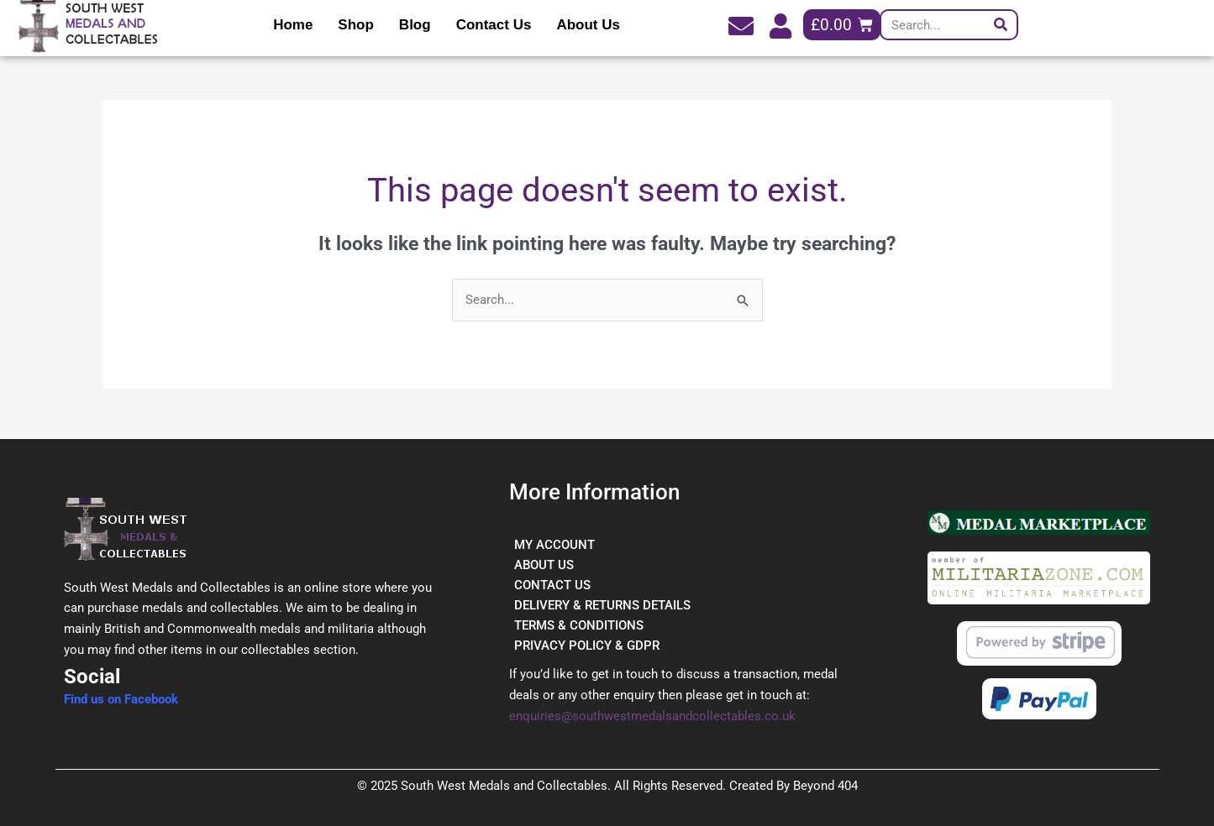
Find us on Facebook (121, 699)
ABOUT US (544, 564)
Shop (356, 25)
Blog (415, 25)
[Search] (1001, 25)
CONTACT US (552, 585)
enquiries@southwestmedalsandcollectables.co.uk (652, 716)
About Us (588, 25)
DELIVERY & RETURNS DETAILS (602, 605)
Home (293, 25)
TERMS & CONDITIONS (579, 625)
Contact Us (494, 25)
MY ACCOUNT (554, 544)
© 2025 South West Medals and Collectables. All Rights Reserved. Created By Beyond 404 (607, 785)
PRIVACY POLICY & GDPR (587, 645)
